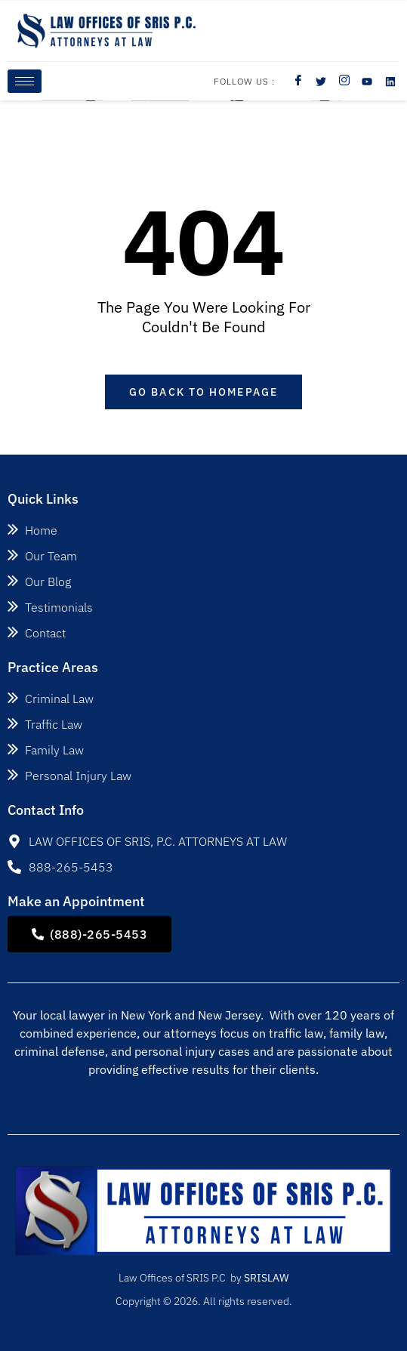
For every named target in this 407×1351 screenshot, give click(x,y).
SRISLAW (266, 1278)
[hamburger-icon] (25, 81)
